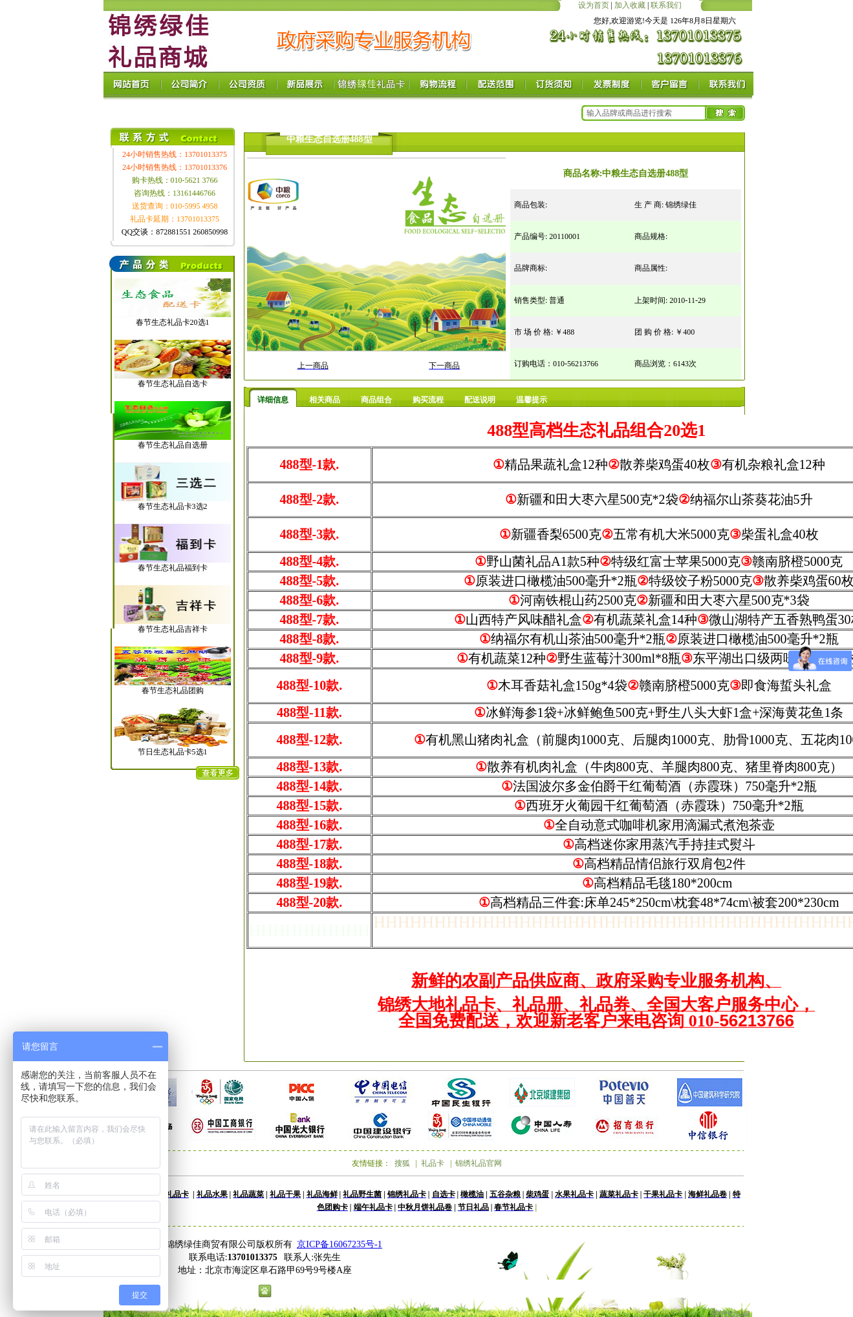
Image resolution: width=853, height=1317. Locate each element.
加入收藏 (629, 5)
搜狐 (402, 1163)
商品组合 (376, 399)
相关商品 (324, 399)
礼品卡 (432, 1163)
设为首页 (593, 5)
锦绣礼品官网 (478, 1163)
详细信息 (272, 399)
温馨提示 (531, 399)
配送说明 (479, 399)
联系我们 (666, 5)
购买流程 (428, 399)
